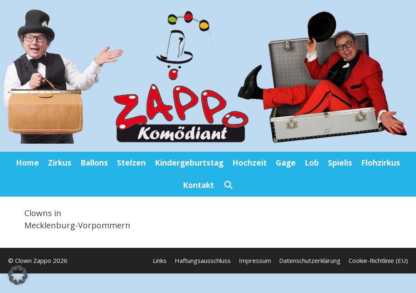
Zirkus (60, 162)
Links (160, 260)
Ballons (94, 162)
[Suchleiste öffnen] (228, 185)
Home (27, 162)
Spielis (340, 162)
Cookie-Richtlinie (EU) (378, 260)
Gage (286, 162)
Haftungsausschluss (203, 260)
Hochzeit (249, 162)
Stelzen (131, 162)
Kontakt (198, 185)
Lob (312, 162)
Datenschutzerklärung (309, 260)
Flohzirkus (380, 162)
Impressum (255, 260)
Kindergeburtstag (189, 162)
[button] (18, 275)
